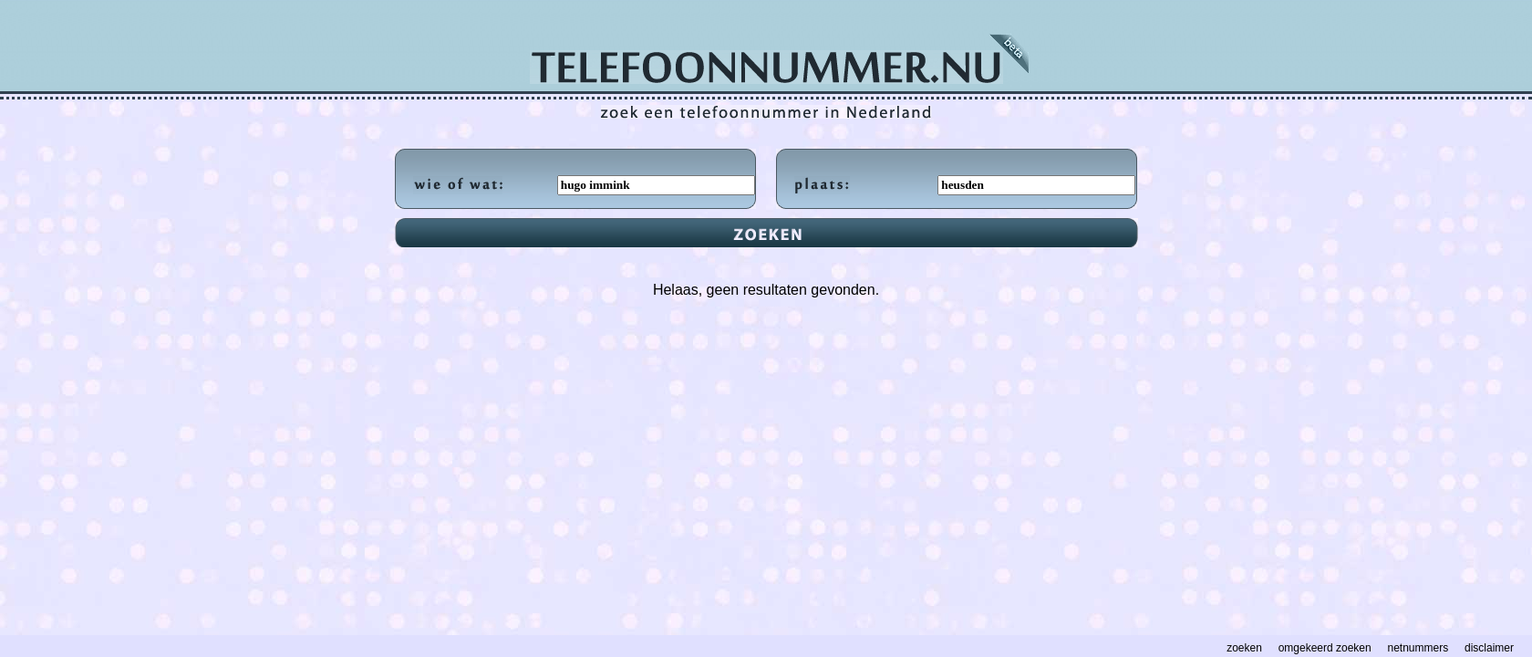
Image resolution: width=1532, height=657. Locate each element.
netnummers (1418, 647)
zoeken (1244, 647)
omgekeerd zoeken (1325, 647)
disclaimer (1489, 647)
